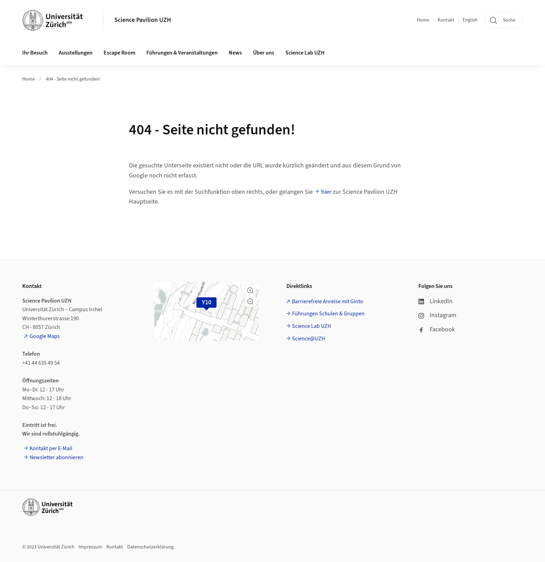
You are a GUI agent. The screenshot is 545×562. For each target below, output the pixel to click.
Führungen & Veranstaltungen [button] (182, 53)
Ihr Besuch (35, 53)
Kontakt (446, 20)
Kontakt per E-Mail (51, 448)
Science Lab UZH (305, 53)
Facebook (436, 329)
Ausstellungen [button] (75, 53)
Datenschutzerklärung (150, 547)
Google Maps (45, 336)
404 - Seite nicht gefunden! (73, 79)
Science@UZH (308, 338)
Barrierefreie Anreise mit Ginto (327, 301)
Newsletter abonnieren (56, 457)
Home (423, 20)
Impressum (90, 547)
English (470, 20)
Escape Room (119, 53)
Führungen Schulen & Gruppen (328, 313)
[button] (250, 290)
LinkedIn (435, 301)
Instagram (437, 315)
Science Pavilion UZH (142, 20)
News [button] (235, 53)
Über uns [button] (263, 53)
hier (326, 192)
